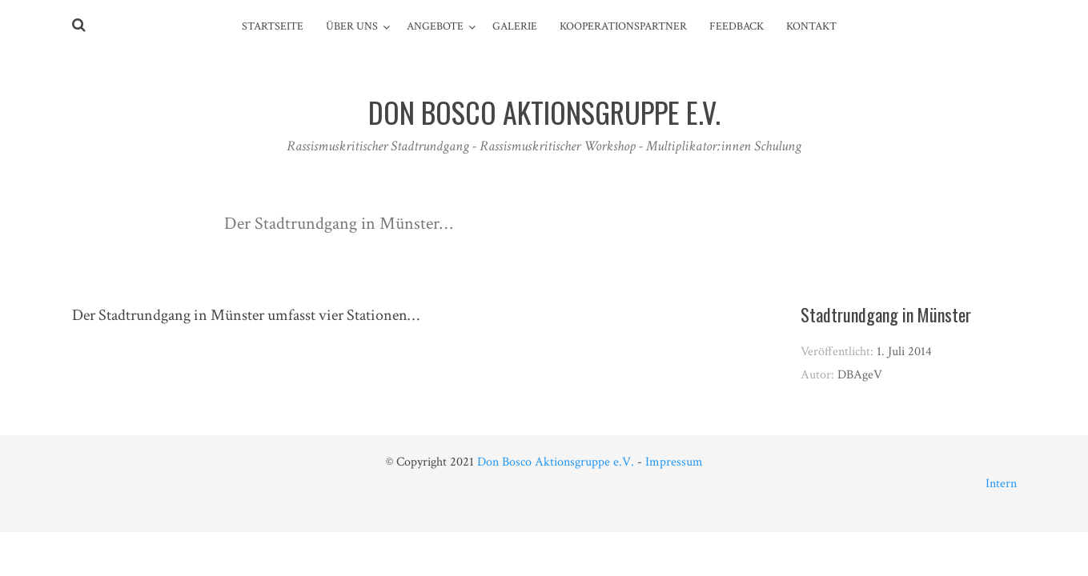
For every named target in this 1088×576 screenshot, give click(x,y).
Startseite (272, 26)
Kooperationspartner (623, 26)
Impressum (674, 462)
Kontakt (811, 26)
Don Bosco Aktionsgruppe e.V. (555, 462)
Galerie (514, 26)
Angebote (435, 26)
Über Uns (352, 26)
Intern (1001, 483)
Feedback (736, 26)
